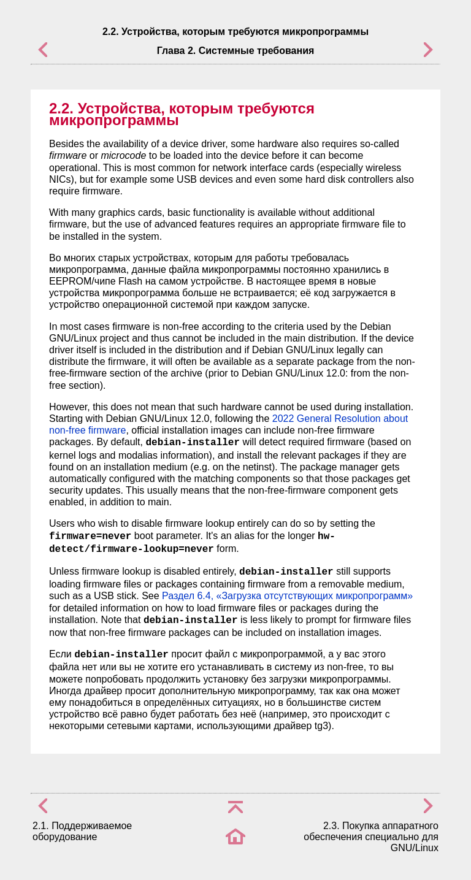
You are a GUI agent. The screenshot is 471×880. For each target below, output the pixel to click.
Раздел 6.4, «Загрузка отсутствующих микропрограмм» (287, 596)
